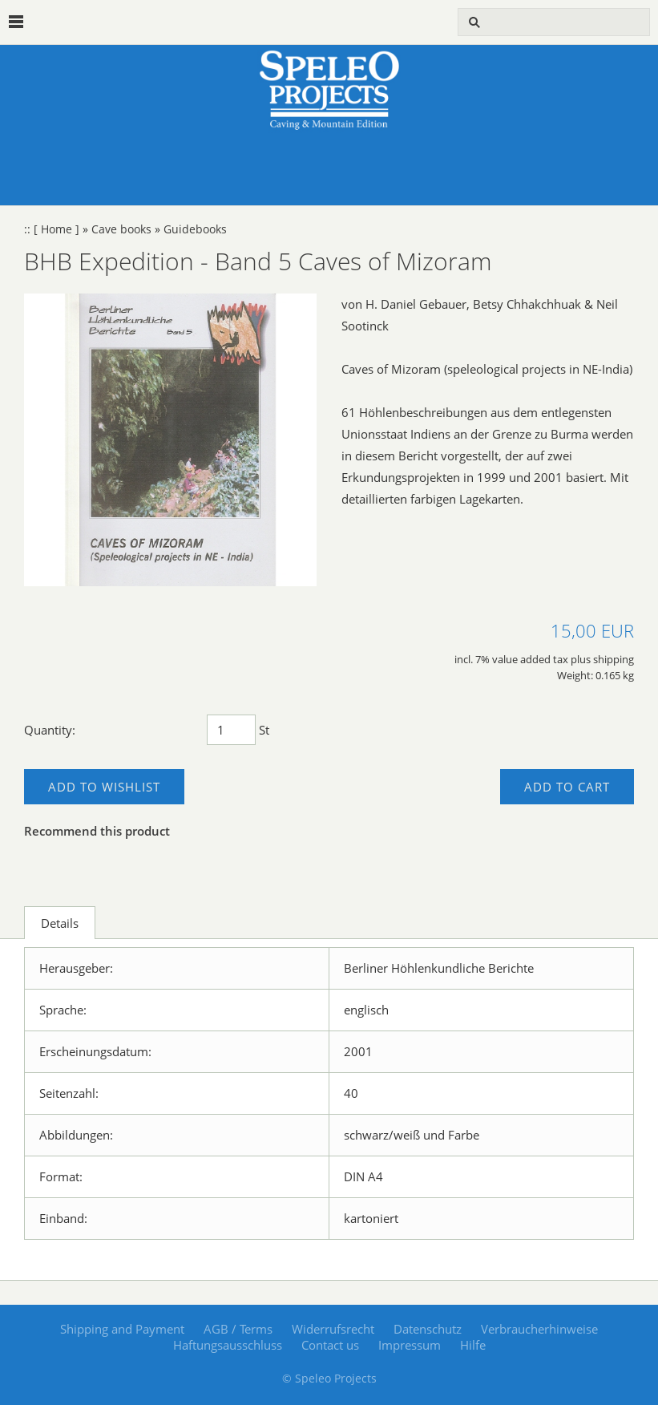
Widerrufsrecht (333, 1329)
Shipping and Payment (122, 1329)
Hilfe (473, 1345)
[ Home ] (56, 229)
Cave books (121, 229)
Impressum (409, 1345)
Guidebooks (195, 229)
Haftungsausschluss (227, 1345)
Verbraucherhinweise (539, 1329)
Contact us (330, 1345)
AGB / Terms (238, 1329)
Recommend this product (97, 831)
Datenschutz (428, 1329)
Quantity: (49, 730)
